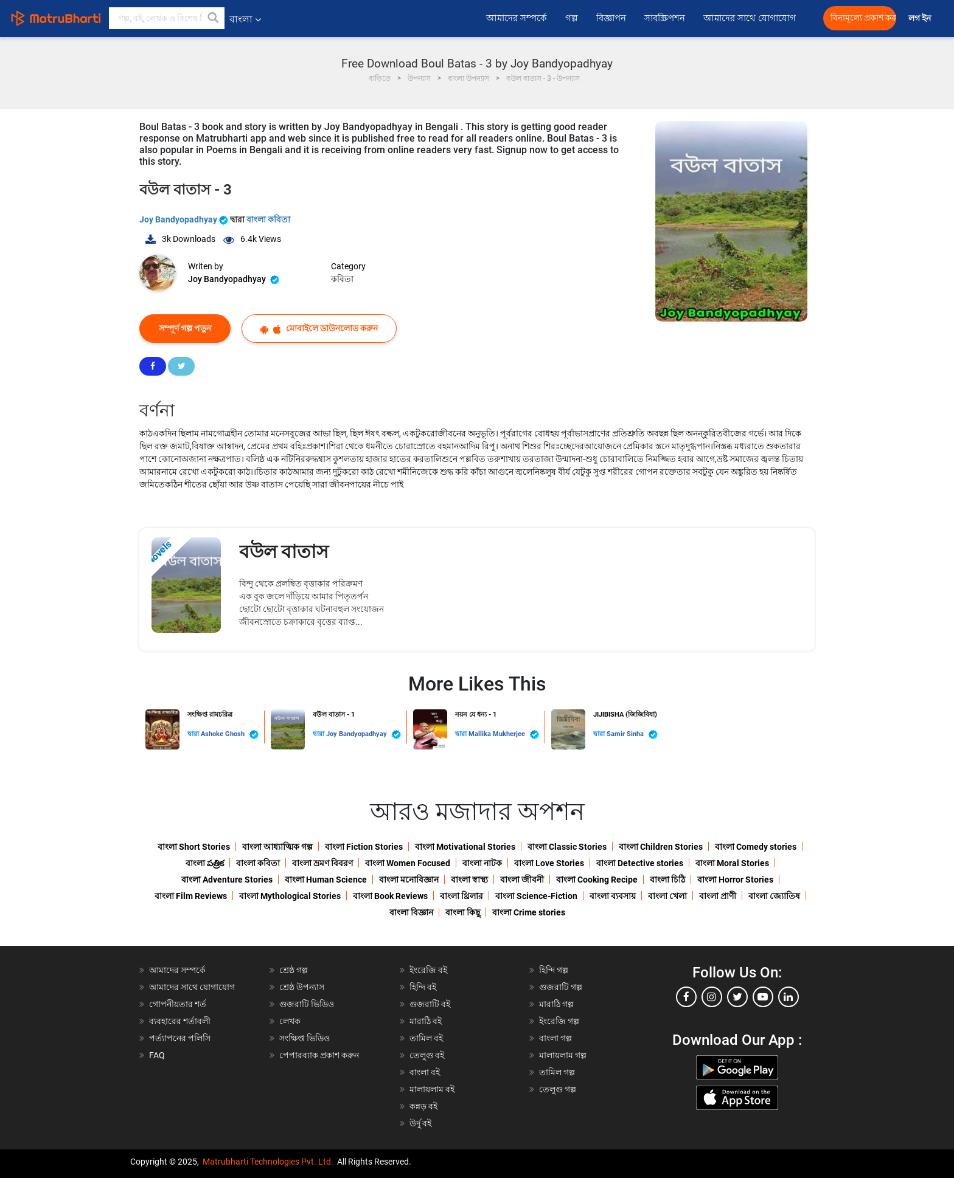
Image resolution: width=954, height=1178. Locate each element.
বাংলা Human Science (326, 879)
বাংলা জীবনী (522, 879)
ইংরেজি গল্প (559, 1021)
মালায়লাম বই (431, 1089)
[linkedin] (788, 997)
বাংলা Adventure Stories (227, 879)
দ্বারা (194, 734)
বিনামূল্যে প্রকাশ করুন (863, 18)
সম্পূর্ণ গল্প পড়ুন (185, 328)
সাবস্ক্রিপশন (664, 18)
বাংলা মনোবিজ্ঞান (409, 879)
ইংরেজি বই (428, 970)
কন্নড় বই (423, 1106)
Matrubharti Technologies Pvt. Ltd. (268, 1161)
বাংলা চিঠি (667, 879)
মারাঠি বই (425, 1021)
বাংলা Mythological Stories (290, 896)
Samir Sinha (632, 734)
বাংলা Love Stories (549, 863)
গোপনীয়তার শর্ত (177, 1004)
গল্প (571, 18)
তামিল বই (426, 1038)
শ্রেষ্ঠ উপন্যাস (301, 987)
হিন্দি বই (422, 987)
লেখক (290, 1021)
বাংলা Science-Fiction (536, 896)
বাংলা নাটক (482, 863)
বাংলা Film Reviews (191, 896)
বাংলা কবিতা (268, 219)
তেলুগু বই (426, 1055)
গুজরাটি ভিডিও (306, 1004)
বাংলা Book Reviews (390, 896)
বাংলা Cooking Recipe (597, 879)
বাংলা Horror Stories (735, 879)
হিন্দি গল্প (553, 970)
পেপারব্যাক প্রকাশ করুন (319, 1055)
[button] (214, 18)
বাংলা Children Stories (661, 847)
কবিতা (342, 279)
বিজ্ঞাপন (611, 18)
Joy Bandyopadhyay (184, 219)
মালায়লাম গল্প (563, 1055)
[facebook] (686, 997)
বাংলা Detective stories (639, 863)
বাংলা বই (424, 1072)
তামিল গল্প (557, 1072)
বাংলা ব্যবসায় (613, 896)
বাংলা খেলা (667, 896)
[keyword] (167, 18)
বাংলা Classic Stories (567, 847)
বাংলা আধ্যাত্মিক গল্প (277, 847)
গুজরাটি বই (429, 1004)
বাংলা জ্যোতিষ (774, 896)
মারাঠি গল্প (556, 1004)
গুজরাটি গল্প (560, 987)
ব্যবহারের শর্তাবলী (180, 1021)
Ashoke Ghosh (230, 734)
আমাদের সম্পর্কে (516, 18)
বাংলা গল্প (555, 1038)
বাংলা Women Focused (407, 863)
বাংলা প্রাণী (717, 896)
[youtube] (763, 997)
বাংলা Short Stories (194, 847)
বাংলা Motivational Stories (465, 847)
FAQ (157, 1055)
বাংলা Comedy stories (755, 847)
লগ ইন (920, 18)
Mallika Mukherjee (503, 734)
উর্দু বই (420, 1123)
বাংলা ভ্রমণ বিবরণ (322, 863)
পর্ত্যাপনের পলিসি (180, 1038)
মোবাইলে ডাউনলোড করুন (319, 328)
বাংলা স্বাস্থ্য (469, 879)
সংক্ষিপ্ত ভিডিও (304, 1038)
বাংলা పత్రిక (205, 863)
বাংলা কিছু (462, 912)
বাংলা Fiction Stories (364, 847)
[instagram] (712, 997)
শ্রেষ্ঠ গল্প (293, 970)
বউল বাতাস (284, 551)
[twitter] (737, 997)
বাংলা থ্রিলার (461, 896)
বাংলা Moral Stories (732, 863)
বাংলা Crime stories (528, 912)
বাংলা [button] (245, 19)
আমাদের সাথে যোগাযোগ (749, 18)
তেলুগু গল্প (557, 1089)
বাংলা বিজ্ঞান (411, 912)
